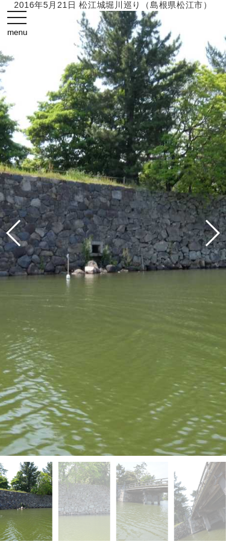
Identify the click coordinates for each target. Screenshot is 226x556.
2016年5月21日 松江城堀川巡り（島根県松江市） (113, 5)
